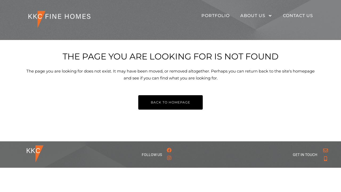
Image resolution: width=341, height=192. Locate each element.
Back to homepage (170, 102)
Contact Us (298, 15)
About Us (256, 16)
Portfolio (215, 15)
